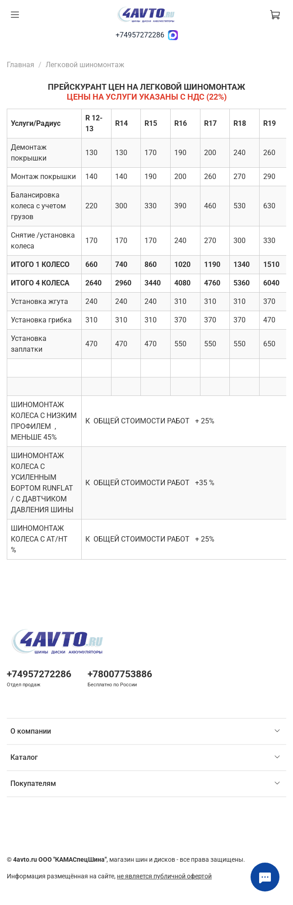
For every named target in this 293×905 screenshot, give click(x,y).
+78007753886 (120, 674)
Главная (20, 64)
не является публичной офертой (164, 876)
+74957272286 (140, 35)
